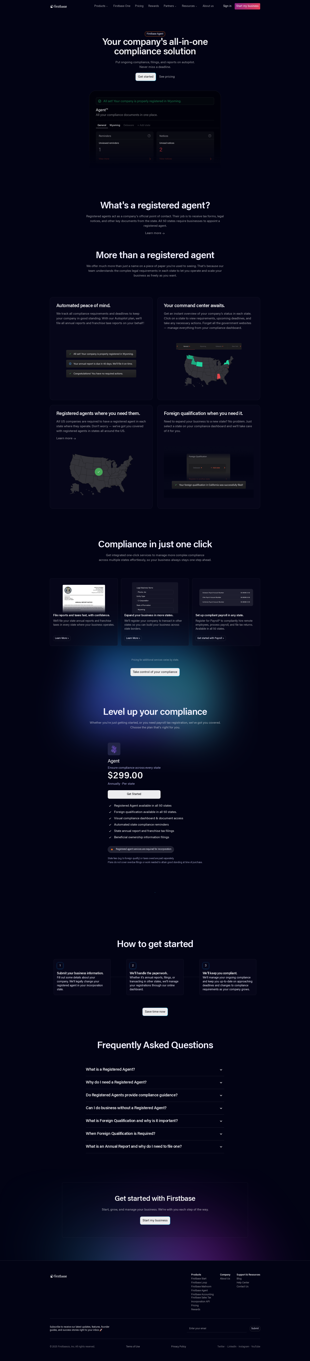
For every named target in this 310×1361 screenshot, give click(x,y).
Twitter (221, 1347)
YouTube (255, 1347)
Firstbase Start (198, 1279)
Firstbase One (121, 6)
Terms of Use (133, 1347)
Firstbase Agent (199, 1291)
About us (208, 6)
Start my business (247, 6)
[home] (67, 6)
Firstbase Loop (199, 1283)
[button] (101, 6)
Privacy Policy (178, 1347)
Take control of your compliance (155, 672)
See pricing (167, 76)
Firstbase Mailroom (201, 1287)
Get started (145, 76)
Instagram (244, 1347)
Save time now (155, 1011)
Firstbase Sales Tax (201, 1298)
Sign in (227, 6)
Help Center (243, 1283)
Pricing (139, 6)
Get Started (134, 794)
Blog (239, 1279)
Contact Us (243, 1287)
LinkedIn (231, 1347)
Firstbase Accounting (202, 1294)
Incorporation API (200, 1302)
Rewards (153, 6)
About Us (225, 1279)
